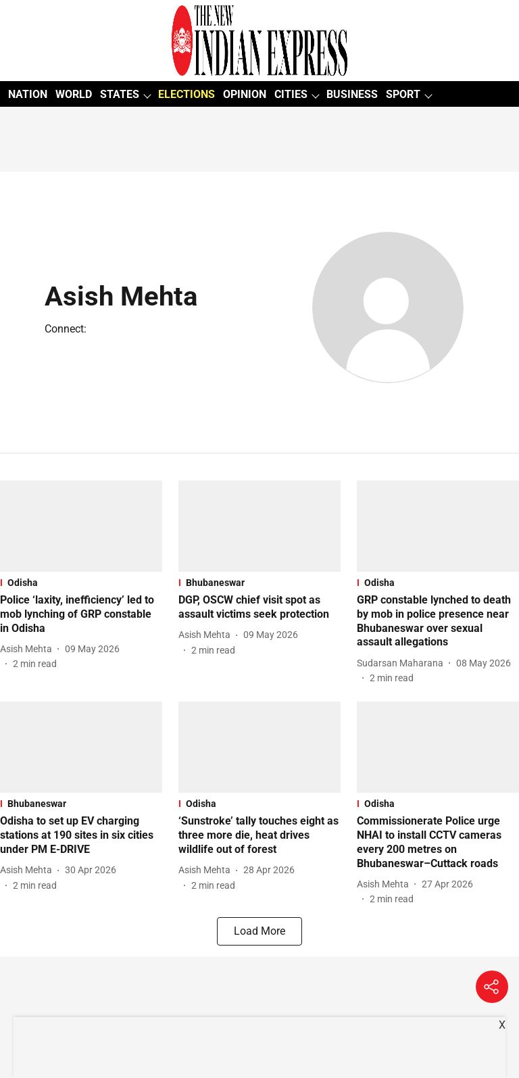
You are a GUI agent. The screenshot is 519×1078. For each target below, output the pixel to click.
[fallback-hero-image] (81, 526)
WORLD (73, 94)
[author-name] (28, 649)
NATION (27, 94)
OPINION (244, 94)
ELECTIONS (186, 94)
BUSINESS (352, 94)
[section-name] (81, 582)
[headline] (81, 614)
